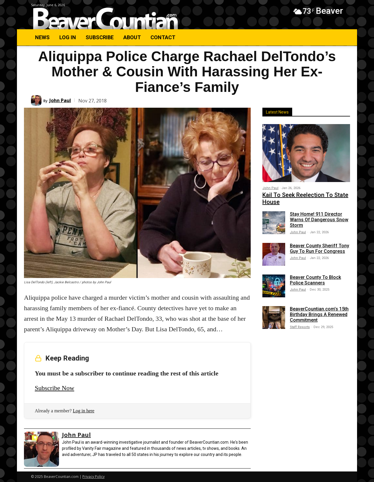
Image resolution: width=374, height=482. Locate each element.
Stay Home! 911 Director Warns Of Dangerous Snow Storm (319, 219)
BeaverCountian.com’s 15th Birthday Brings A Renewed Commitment (319, 314)
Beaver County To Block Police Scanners (315, 280)
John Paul (60, 100)
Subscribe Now (54, 388)
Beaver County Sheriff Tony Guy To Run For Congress (319, 248)
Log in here (83, 410)
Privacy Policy (93, 476)
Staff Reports (300, 327)
